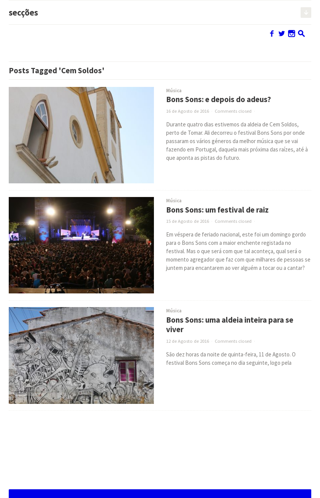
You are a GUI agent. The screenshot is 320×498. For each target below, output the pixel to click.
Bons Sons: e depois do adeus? (218, 99)
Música (174, 90)
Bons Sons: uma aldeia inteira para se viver (229, 324)
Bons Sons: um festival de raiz (217, 210)
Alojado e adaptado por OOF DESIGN (262, 485)
